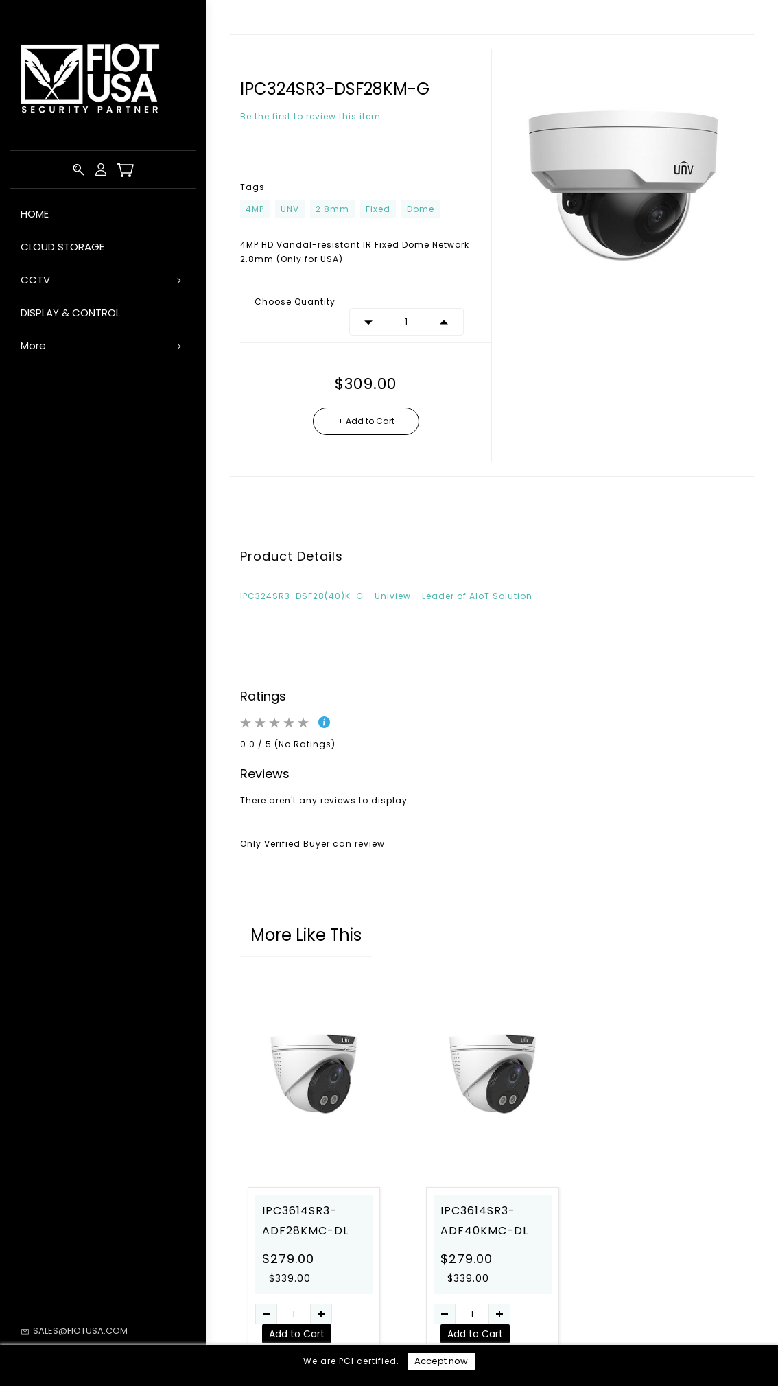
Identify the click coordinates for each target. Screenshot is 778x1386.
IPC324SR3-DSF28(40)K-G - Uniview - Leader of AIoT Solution (386, 596)
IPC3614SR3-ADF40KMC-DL (484, 1220)
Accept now (441, 1360)
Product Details (291, 556)
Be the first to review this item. (312, 116)
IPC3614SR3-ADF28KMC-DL (305, 1220)
